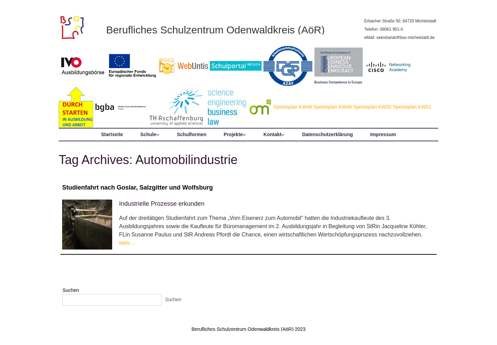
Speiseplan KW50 (372, 107)
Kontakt (272, 134)
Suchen (70, 290)
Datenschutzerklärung (327, 134)
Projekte (233, 134)
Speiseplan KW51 (412, 107)
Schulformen (192, 134)
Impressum (383, 134)
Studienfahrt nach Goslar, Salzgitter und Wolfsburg (137, 187)
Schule (148, 134)
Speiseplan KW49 (332, 107)
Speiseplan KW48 (293, 107)
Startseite (112, 134)
